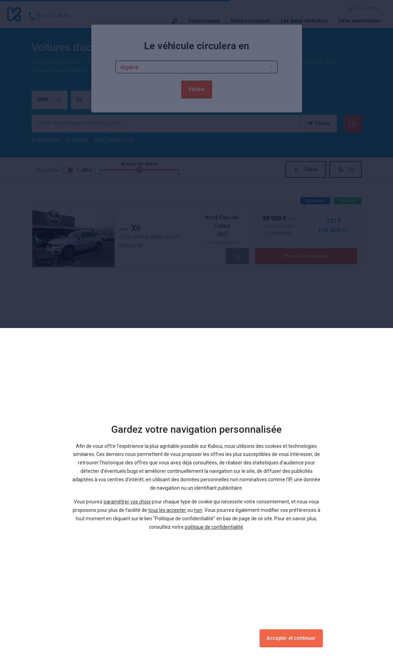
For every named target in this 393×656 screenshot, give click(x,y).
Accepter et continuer (291, 638)
